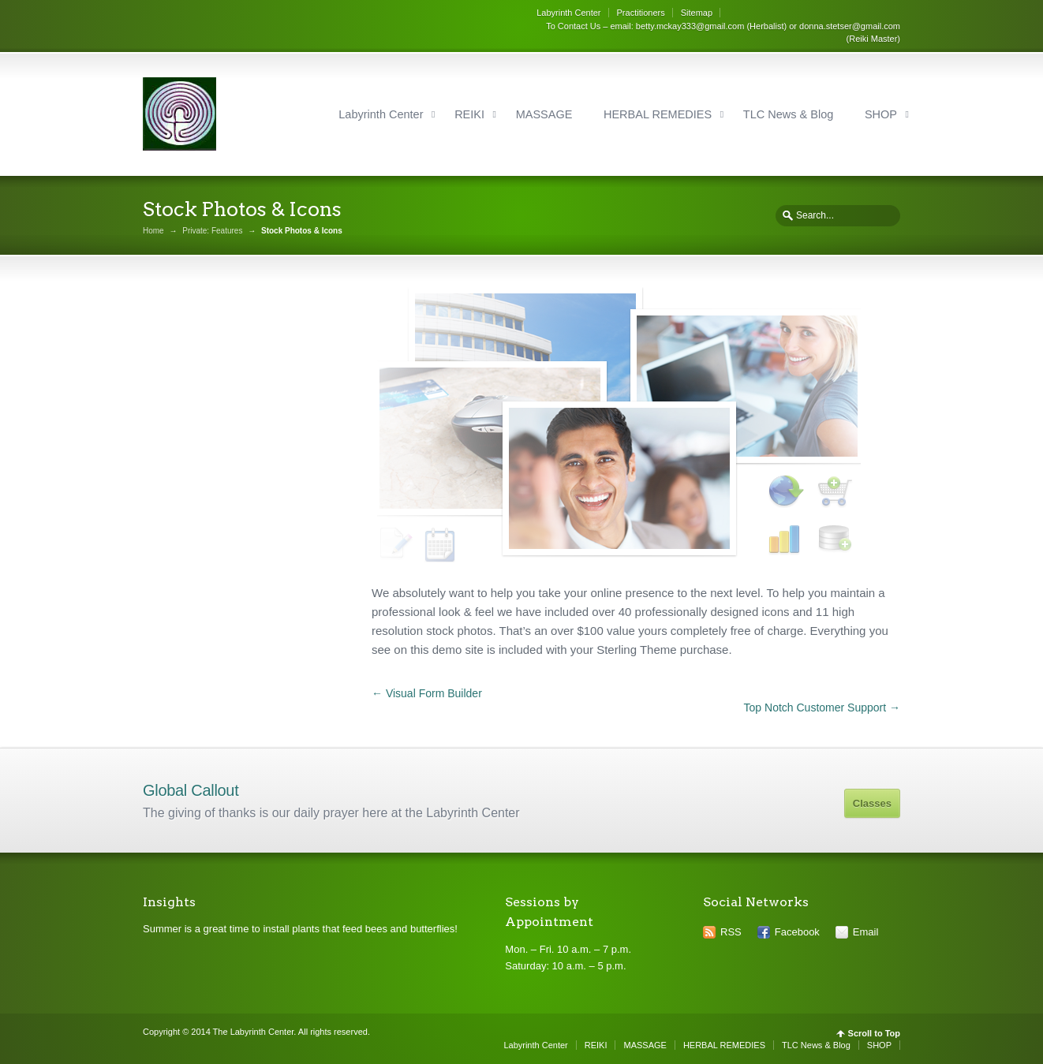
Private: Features (212, 231)
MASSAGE (544, 114)
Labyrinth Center (568, 12)
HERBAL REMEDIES (658, 114)
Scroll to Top (874, 1033)
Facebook (797, 932)
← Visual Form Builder (427, 693)
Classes (872, 803)
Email (866, 932)
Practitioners (641, 12)
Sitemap (696, 12)
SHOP (881, 114)
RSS (731, 932)
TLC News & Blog (788, 114)
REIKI (469, 114)
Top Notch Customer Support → (822, 707)
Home (153, 231)
